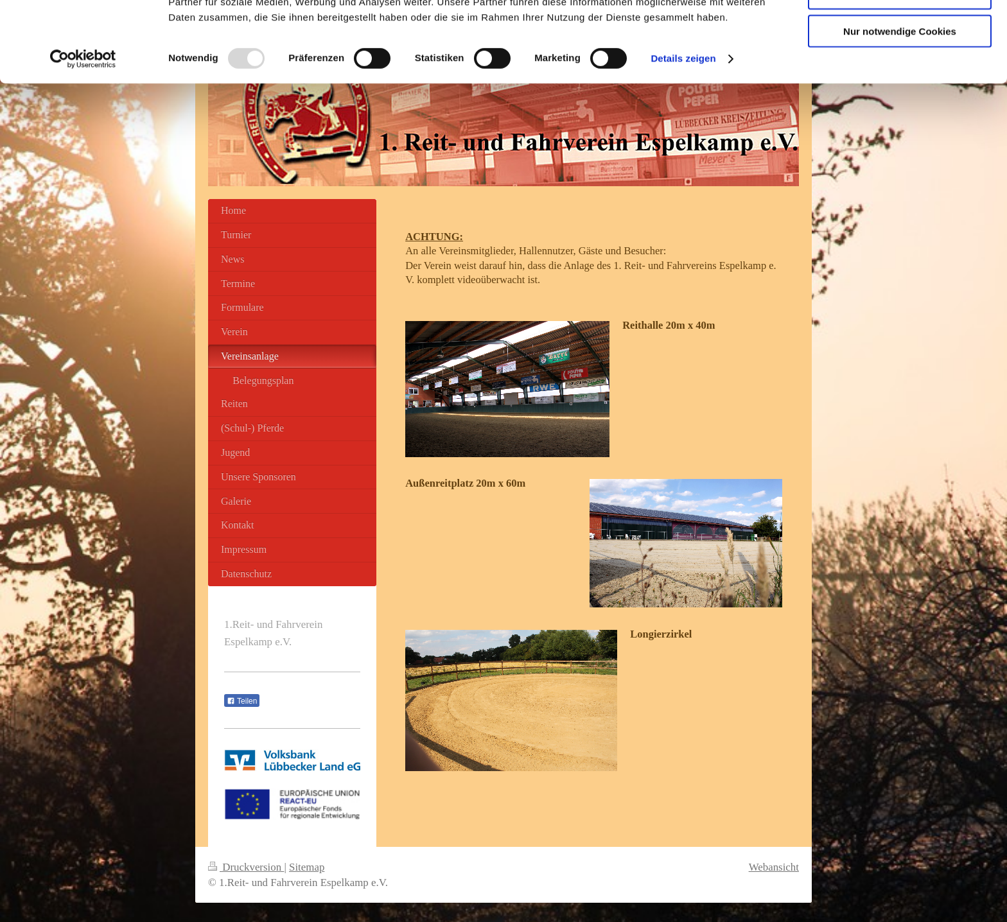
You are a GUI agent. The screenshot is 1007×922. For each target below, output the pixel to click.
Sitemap (306, 867)
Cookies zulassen (899, 31)
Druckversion (246, 867)
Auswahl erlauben (900, 69)
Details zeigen (683, 134)
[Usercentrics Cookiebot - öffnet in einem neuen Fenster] (83, 134)
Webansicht (774, 867)
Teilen (242, 701)
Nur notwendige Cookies (899, 106)
